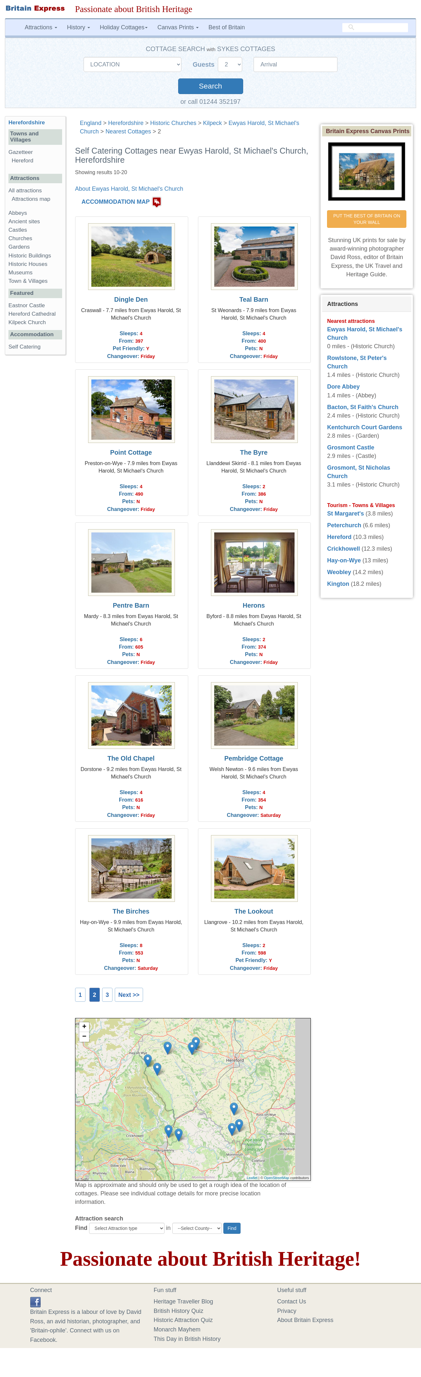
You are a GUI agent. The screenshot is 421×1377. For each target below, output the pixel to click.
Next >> (128, 995)
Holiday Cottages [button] (124, 27)
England (90, 123)
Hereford (22, 161)
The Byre (254, 452)
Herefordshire (125, 123)
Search (210, 86)
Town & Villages (27, 281)
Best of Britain (226, 27)
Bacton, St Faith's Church (362, 407)
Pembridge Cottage (253, 758)
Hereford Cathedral (32, 314)
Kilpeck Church (27, 322)
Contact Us (291, 1301)
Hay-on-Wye (344, 560)
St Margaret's (345, 513)
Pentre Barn (131, 605)
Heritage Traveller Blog (183, 1301)
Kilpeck (212, 123)
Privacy (286, 1311)
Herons (254, 605)
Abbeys (17, 213)
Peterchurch (344, 525)
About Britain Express (305, 1320)
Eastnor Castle (26, 305)
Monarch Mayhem (177, 1329)
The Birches (130, 911)
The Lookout (253, 911)
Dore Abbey (343, 386)
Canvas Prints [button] (178, 27)
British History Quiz (179, 1311)
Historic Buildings (29, 256)
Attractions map (31, 199)
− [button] (84, 1037)
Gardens (19, 247)
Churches (20, 238)
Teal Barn (253, 299)
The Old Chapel (130, 758)
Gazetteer (20, 152)
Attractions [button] (41, 27)
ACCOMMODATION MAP (116, 202)
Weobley (339, 572)
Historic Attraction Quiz (183, 1320)
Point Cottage (131, 452)
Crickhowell (343, 548)
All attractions (25, 190)
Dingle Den (131, 299)
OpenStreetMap (276, 1178)
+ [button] (84, 1027)
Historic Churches (173, 123)
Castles (17, 230)
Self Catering (24, 347)
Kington (338, 584)
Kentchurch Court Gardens (364, 427)
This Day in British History (187, 1339)
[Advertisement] (35, 460)
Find (81, 1228)
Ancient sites (24, 221)
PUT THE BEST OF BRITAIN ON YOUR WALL (367, 219)
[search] (375, 28)
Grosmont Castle (350, 447)
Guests (205, 64)
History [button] (78, 27)
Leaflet (252, 1178)
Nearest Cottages (128, 131)
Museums (20, 272)
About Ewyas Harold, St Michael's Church (129, 189)
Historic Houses (27, 264)
